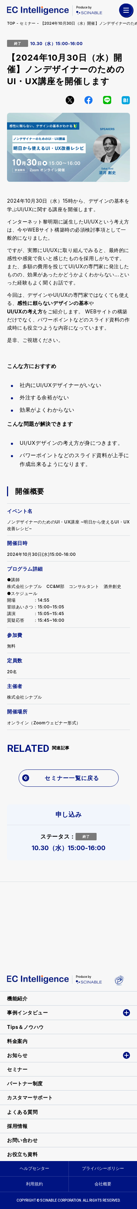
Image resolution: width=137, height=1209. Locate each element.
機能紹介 (17, 998)
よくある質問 (22, 1112)
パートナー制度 (25, 1083)
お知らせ (17, 1055)
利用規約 (34, 1183)
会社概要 (102, 1183)
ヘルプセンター (34, 1168)
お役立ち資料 (22, 1154)
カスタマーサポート (30, 1097)
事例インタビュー (27, 1012)
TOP (11, 23)
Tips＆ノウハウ (25, 1027)
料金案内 (17, 1041)
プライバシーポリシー (103, 1168)
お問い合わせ (22, 1140)
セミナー (27, 23)
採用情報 (17, 1126)
